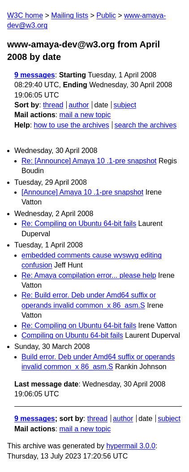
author (79, 105)
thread (53, 105)
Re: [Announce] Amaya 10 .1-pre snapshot (89, 161)
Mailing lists (69, 15)
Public (106, 15)
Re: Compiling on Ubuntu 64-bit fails (78, 223)
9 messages (34, 75)
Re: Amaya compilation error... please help (88, 275)
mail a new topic (85, 115)
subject (124, 105)
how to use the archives (71, 125)
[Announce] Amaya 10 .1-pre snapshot (82, 192)
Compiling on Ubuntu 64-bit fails (72, 335)
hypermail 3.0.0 (130, 446)
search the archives (146, 125)
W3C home (25, 15)
